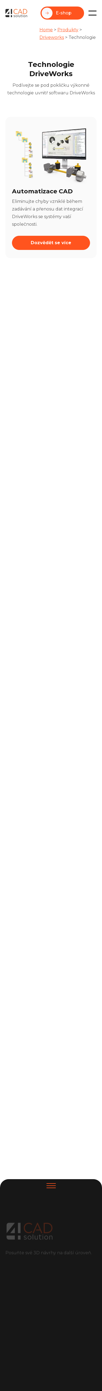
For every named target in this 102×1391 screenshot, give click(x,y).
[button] (92, 13)
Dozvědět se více (51, 242)
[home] (16, 13)
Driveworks (51, 37)
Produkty (67, 29)
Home (46, 29)
